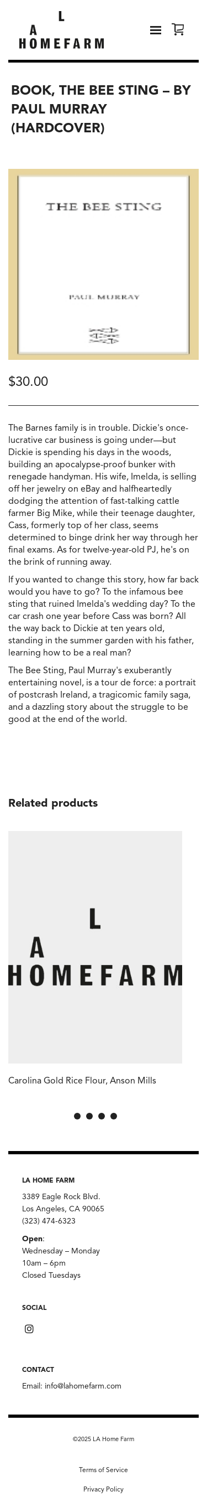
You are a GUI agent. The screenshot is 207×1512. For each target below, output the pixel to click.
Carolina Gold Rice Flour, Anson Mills (82, 1081)
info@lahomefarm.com (83, 1386)
